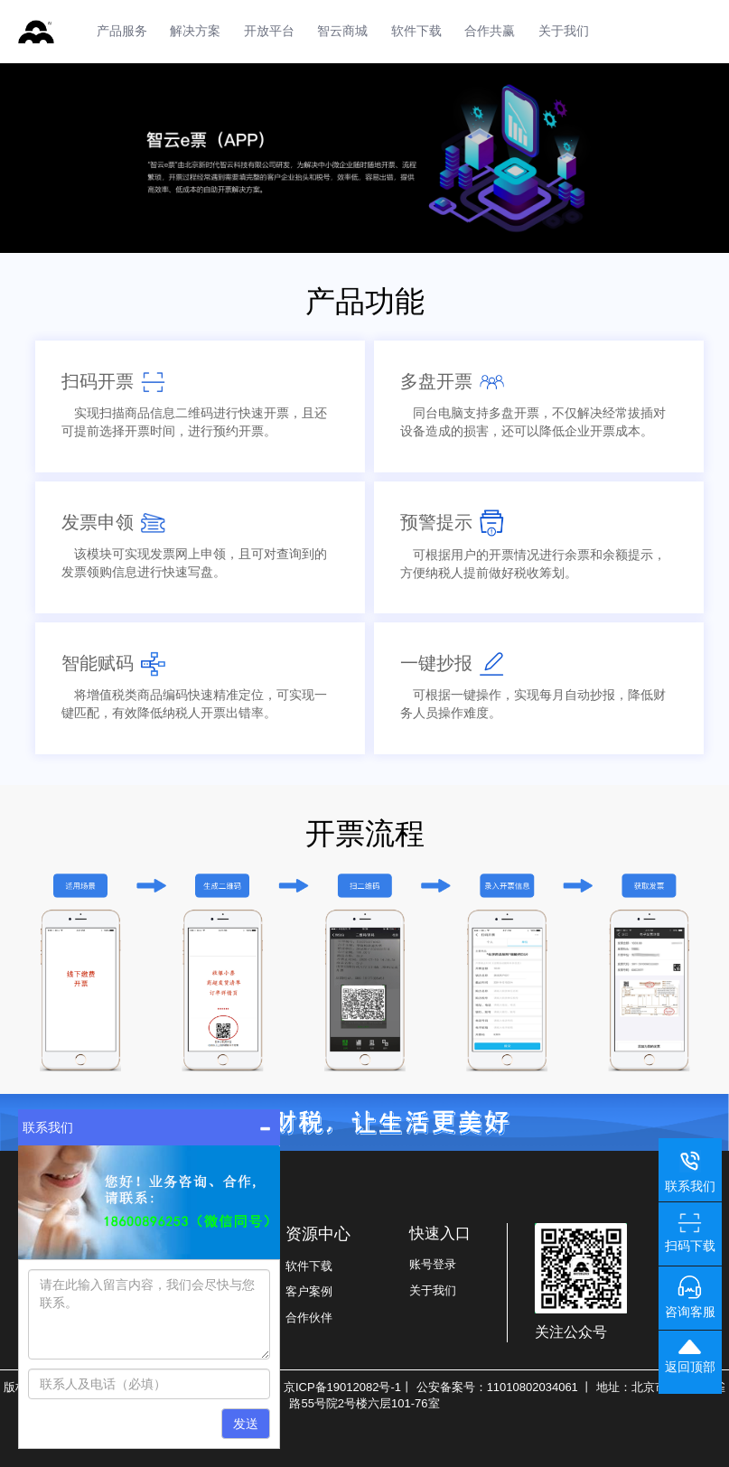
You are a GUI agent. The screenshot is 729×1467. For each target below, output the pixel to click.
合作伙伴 (308, 1317)
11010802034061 (532, 1387)
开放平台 (269, 30)
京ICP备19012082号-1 (342, 1387)
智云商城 (342, 30)
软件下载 (416, 30)
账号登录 (432, 1264)
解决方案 (195, 30)
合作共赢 (489, 30)
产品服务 (122, 30)
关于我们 (563, 30)
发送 (245, 1423)
